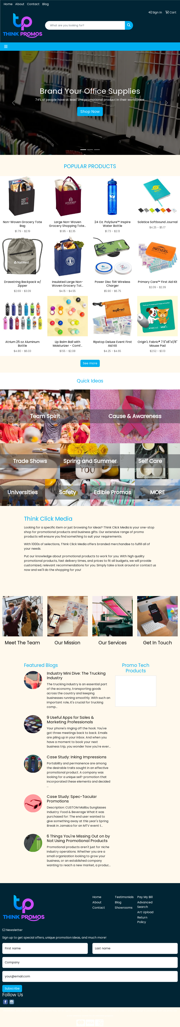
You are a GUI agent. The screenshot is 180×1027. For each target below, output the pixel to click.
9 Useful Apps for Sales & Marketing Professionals (70, 720)
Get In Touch (157, 643)
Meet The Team (22, 643)
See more (90, 363)
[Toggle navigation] (6, 46)
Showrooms (123, 907)
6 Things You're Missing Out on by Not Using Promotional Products (78, 838)
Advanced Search (144, 904)
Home (8, 4)
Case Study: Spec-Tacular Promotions (72, 799)
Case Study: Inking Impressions (76, 757)
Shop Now (90, 111)
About (19, 4)
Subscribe (12, 988)
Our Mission (67, 643)
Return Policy (142, 919)
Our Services (112, 643)
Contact (33, 4)
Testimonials (124, 897)
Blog (45, 4)
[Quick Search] (85, 25)
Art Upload (145, 912)
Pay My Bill (145, 897)
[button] (13, 103)
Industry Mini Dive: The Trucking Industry (76, 676)
